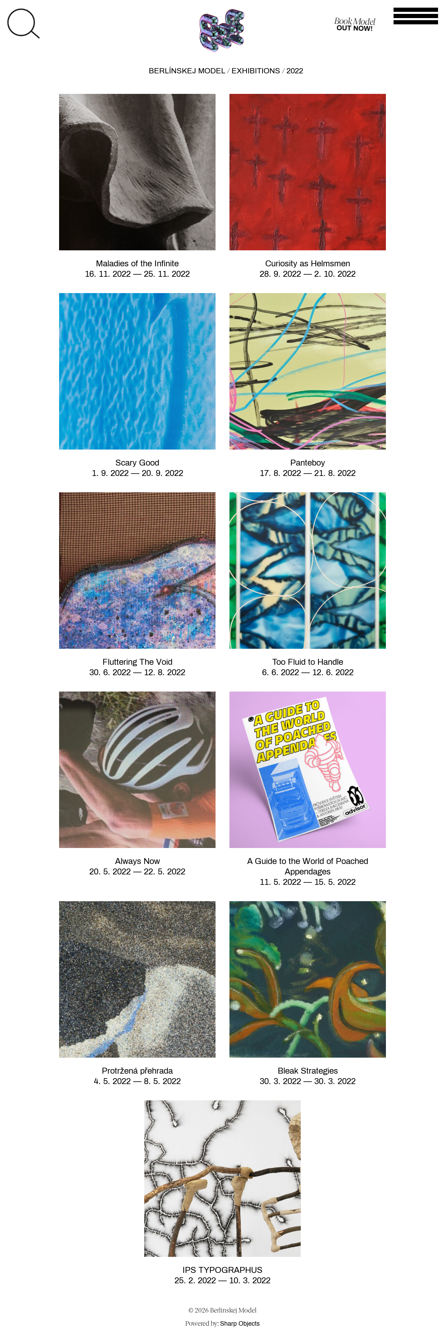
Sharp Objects (240, 1323)
